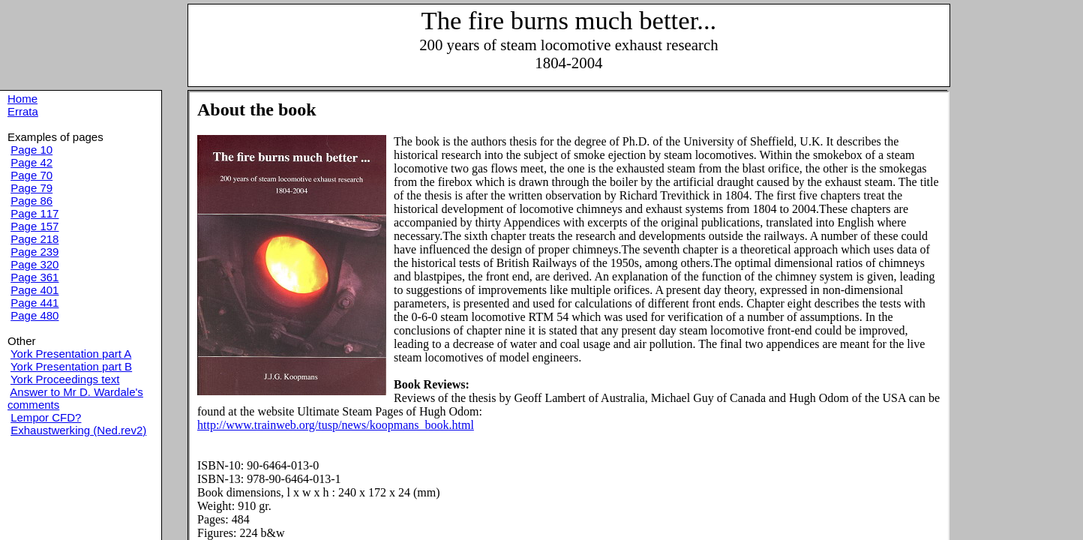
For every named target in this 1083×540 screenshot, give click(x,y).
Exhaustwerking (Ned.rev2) (78, 430)
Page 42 (31, 162)
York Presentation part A (70, 353)
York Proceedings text (65, 379)
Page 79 (31, 188)
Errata (23, 111)
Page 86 (31, 200)
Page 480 (34, 315)
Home (23, 98)
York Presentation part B (71, 366)
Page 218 (34, 238)
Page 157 (34, 226)
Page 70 (31, 175)
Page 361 (34, 277)
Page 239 (34, 251)
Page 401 (34, 290)
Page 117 (34, 213)
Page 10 (31, 149)
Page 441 (34, 302)
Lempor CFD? (45, 417)
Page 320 (34, 264)
